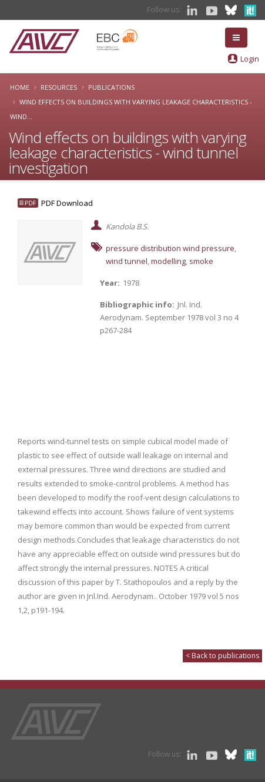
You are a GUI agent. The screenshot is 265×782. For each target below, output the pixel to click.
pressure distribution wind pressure (170, 248)
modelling (168, 261)
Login (249, 58)
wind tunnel (126, 261)
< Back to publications (222, 656)
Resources (59, 87)
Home (19, 87)
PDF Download (67, 203)
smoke (201, 261)
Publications (111, 87)
